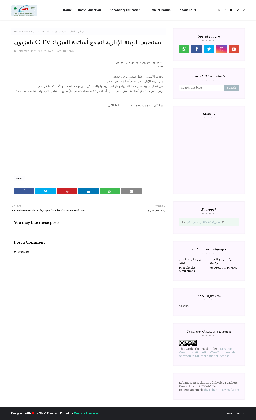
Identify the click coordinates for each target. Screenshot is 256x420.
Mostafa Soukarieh (86, 413)
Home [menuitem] (67, 10)
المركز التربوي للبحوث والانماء (222, 261)
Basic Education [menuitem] (89, 10)
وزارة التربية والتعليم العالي (190, 261)
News (27, 31)
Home (17, 31)
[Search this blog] (201, 88)
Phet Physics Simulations (187, 269)
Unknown (22, 51)
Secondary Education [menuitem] (125, 10)
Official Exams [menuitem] (160, 10)
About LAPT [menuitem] (187, 10)
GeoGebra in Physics (223, 267)
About (241, 413)
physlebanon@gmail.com (221, 390)
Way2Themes (48, 413)
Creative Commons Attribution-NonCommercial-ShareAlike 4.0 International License (207, 352)
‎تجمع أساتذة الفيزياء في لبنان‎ (203, 222)
